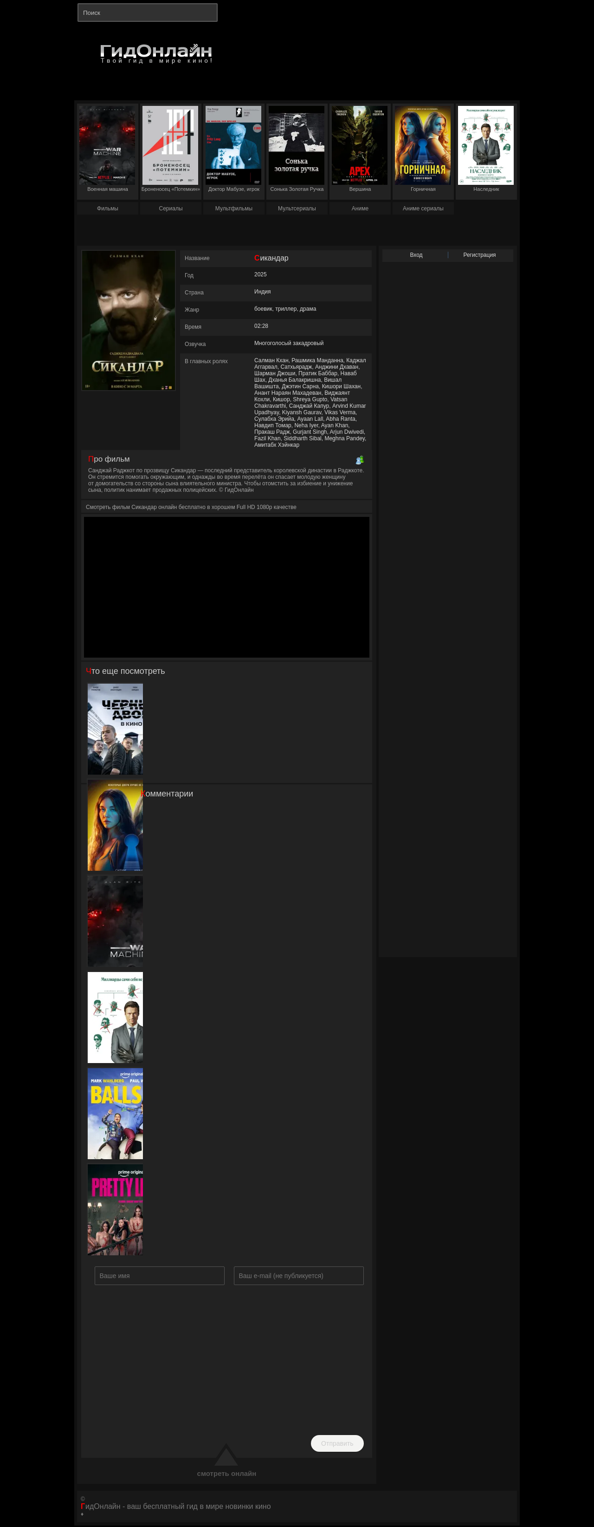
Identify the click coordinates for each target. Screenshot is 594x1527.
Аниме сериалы (423, 208)
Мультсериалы (297, 208)
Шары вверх (115, 1113)
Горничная (423, 149)
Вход (416, 255)
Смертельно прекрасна (115, 1209)
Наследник (486, 149)
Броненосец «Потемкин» (171, 149)
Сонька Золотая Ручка (296, 149)
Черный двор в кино (115, 729)
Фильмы (107, 208)
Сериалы (170, 208)
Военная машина (107, 149)
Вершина (359, 149)
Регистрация (479, 255)
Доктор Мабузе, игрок (233, 149)
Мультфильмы (233, 208)
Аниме (360, 208)
